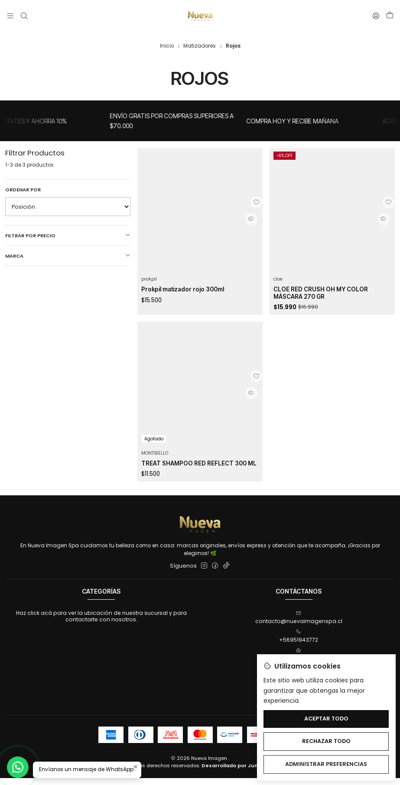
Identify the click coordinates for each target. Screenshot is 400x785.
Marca (67, 249)
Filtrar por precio (67, 229)
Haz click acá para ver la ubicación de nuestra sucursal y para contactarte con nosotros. (101, 623)
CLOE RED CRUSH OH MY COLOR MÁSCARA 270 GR (325, 289)
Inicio (167, 40)
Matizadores (199, 40)
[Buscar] (23, 16)
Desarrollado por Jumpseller (240, 772)
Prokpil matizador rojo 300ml (189, 285)
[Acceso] (376, 16)
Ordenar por (23, 184)
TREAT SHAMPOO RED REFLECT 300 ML (200, 487)
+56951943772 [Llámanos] (298, 643)
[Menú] (10, 16)
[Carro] (389, 16)
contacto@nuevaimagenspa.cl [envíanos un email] (298, 624)
